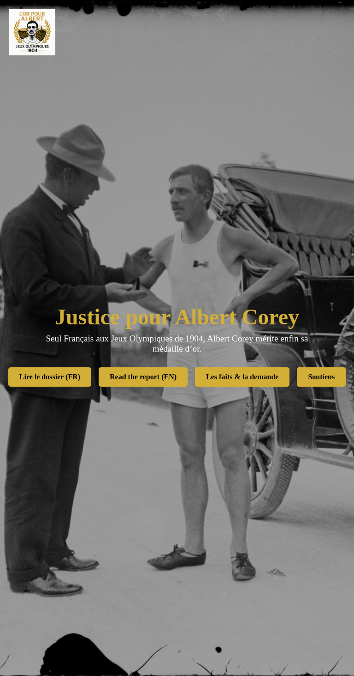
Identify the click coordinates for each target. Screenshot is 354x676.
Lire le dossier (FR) (49, 377)
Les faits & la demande (242, 377)
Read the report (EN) (143, 377)
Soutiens (321, 377)
